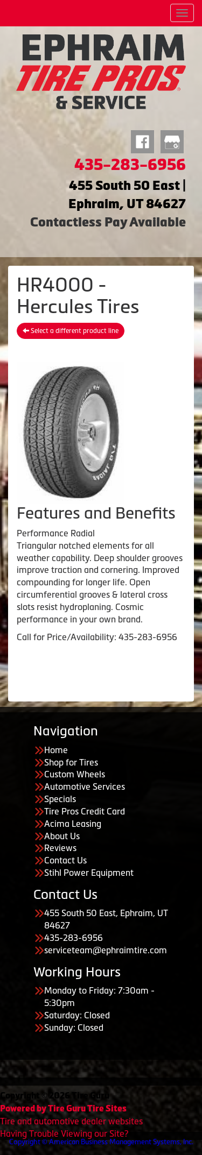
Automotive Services (84, 786)
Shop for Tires (71, 762)
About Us (62, 836)
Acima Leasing (72, 823)
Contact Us (65, 860)
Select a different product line (71, 331)
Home (56, 750)
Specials (60, 799)
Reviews (60, 848)
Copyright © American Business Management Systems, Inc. (101, 1142)
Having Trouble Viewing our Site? (64, 1133)
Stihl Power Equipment (89, 872)
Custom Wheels (74, 774)
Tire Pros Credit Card (84, 811)
